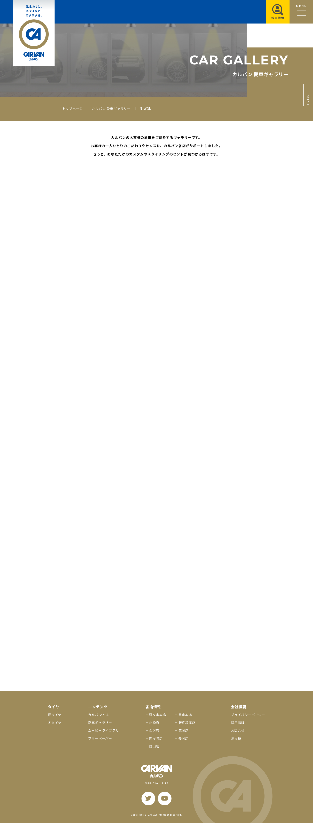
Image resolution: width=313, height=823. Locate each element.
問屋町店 (156, 738)
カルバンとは (98, 714)
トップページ (72, 108)
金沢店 (154, 730)
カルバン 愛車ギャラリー (111, 108)
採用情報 (238, 722)
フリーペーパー (100, 738)
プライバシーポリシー (248, 714)
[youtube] (164, 798)
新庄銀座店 (187, 722)
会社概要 (238, 706)
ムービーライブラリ (103, 730)
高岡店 (183, 730)
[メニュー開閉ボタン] (301, 12)
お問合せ (238, 730)
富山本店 (185, 714)
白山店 (154, 746)
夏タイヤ (55, 714)
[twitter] (148, 798)
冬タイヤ (55, 722)
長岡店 (183, 738)
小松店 (154, 722)
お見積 (236, 738)
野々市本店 (157, 714)
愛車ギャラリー (100, 722)
